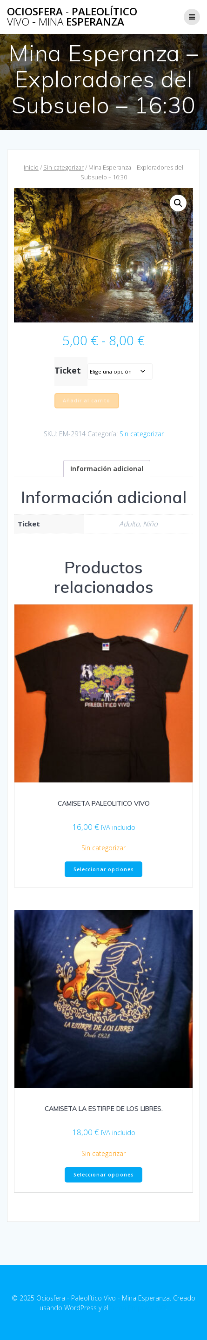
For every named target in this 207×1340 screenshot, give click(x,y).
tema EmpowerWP (138, 1307)
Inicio (31, 167)
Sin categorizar (63, 167)
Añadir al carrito (86, 400)
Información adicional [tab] (106, 468)
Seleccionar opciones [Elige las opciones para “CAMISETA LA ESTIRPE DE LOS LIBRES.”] (103, 1174)
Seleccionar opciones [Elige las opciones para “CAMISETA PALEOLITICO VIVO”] (103, 869)
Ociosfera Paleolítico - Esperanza (72, 17)
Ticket (67, 370)
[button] (178, 203)
